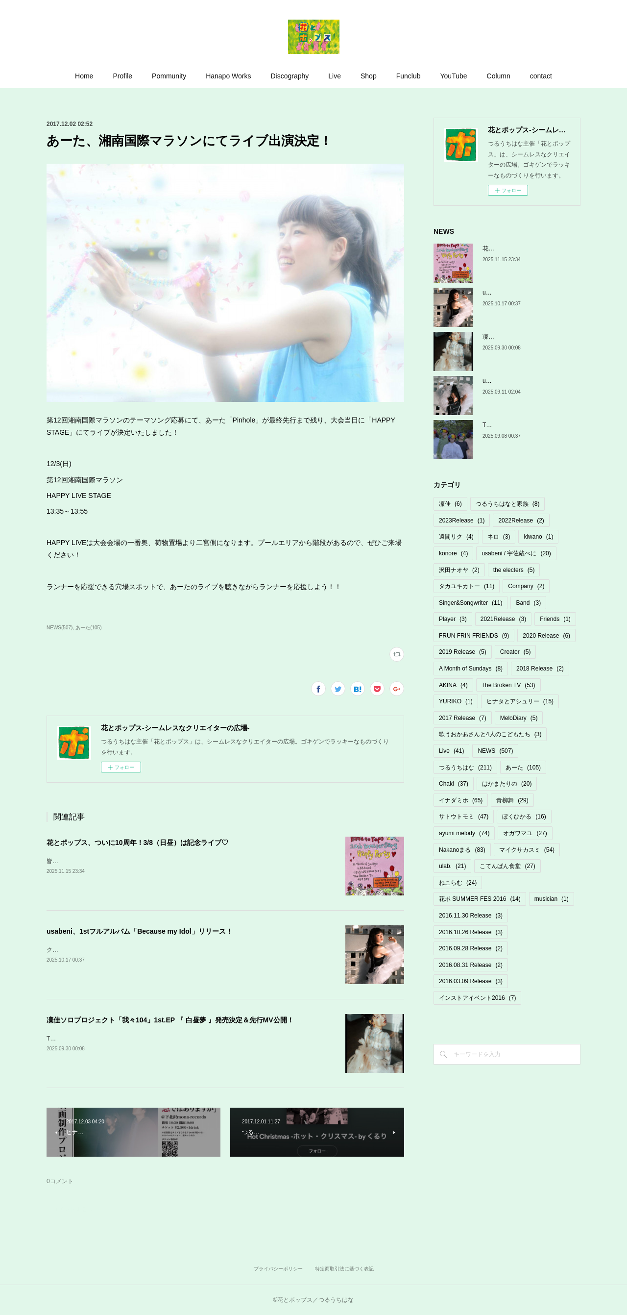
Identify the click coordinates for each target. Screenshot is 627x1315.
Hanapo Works (228, 76)
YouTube (453, 76)
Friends (555, 619)
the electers (514, 570)
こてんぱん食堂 (507, 866)
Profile (122, 76)
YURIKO (456, 701)
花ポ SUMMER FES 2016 (480, 898)
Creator (515, 651)
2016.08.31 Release (471, 965)
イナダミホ (460, 800)
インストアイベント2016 (477, 997)
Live (334, 76)
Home (84, 76)
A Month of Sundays (471, 668)
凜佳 (450, 503)
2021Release (503, 619)
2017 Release (462, 718)
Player (453, 619)
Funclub (408, 76)
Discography (289, 76)
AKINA (453, 685)
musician (551, 898)
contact (541, 76)
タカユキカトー (466, 586)
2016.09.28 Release (471, 948)
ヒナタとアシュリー (520, 701)
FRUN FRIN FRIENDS (474, 635)
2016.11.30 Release (471, 915)
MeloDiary (519, 718)
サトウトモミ (463, 816)
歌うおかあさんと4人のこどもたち (490, 734)
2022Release (521, 520)
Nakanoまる (462, 849)
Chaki (453, 783)
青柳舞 (512, 800)
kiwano (538, 536)
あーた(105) (88, 627)
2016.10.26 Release (471, 932)
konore (453, 553)
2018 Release (540, 668)
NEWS (495, 750)
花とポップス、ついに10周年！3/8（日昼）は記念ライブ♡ (137, 842)
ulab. (452, 866)
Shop (369, 76)
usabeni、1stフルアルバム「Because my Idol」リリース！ (140, 931)
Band (528, 602)
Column (498, 76)
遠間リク (456, 536)
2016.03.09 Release (471, 981)
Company (526, 586)
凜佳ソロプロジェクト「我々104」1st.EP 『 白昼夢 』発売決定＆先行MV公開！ (170, 1020)
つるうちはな (465, 767)
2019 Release (462, 651)
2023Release (461, 520)
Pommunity (169, 76)
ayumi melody (464, 833)
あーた (523, 767)
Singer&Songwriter (470, 602)
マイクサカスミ (527, 849)
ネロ (498, 536)
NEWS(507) (59, 627)
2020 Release (546, 635)
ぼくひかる (524, 816)
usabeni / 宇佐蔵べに (516, 553)
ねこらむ (458, 882)
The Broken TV (508, 685)
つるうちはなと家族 (508, 503)
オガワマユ (525, 833)
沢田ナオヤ (459, 570)
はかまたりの (506, 783)
